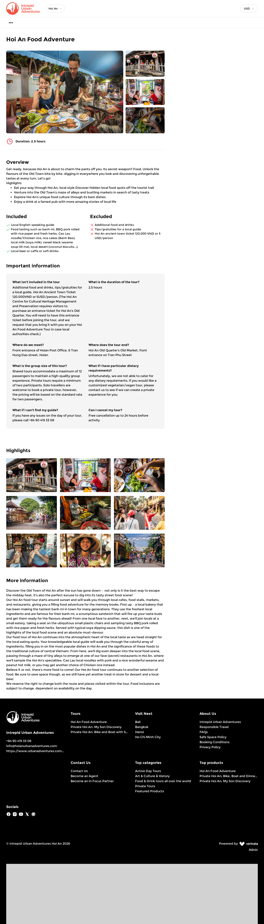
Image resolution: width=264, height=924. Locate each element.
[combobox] (249, 8)
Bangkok (141, 727)
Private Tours (145, 786)
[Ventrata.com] (248, 843)
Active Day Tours (148, 771)
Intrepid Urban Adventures (220, 722)
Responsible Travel (214, 727)
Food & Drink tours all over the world (163, 781)
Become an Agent (84, 776)
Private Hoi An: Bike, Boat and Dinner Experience (229, 776)
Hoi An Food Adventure (89, 722)
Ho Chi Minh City (148, 737)
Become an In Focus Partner (92, 781)
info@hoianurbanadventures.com (31, 746)
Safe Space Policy (213, 737)
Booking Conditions (214, 742)
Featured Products (149, 791)
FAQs (204, 732)
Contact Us (79, 771)
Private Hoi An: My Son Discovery (96, 727)
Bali (138, 722)
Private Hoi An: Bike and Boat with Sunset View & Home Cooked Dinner (100, 732)
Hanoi (139, 732)
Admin (253, 849)
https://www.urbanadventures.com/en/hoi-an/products (50, 751)
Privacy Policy (210, 747)
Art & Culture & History (152, 776)
